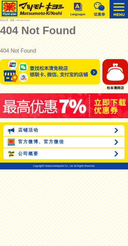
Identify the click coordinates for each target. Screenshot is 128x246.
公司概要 (23, 154)
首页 (12, 20)
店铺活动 (23, 130)
